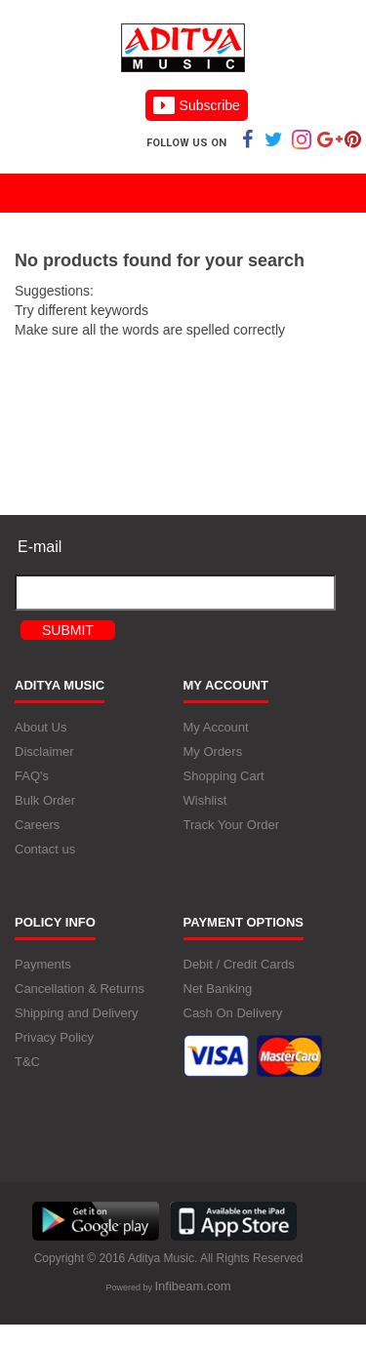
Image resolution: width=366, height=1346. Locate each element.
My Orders (213, 752)
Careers (37, 825)
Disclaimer (44, 752)
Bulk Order (45, 801)
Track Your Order (231, 825)
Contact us (45, 850)
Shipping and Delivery (76, 1014)
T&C (27, 1062)
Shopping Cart (223, 777)
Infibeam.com (192, 1286)
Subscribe (196, 105)
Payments (43, 965)
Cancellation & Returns (79, 989)
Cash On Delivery (233, 1014)
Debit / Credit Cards (239, 965)
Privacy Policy (54, 1038)
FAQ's (32, 777)
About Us (40, 728)
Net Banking (218, 989)
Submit (68, 630)
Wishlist (205, 801)
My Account (216, 728)
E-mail (39, 546)
